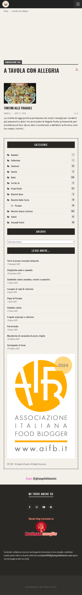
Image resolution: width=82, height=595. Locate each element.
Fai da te (15, 183)
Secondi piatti (17, 222)
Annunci (14, 154)
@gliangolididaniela (44, 478)
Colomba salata (14, 307)
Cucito (14, 171)
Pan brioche (12, 326)
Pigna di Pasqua (14, 298)
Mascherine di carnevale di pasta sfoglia (26, 335)
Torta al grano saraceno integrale (23, 260)
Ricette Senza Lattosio (22, 211)
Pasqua (18, 205)
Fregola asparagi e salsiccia (20, 316)
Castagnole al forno (16, 345)
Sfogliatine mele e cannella (19, 270)
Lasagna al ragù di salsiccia (20, 288)
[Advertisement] (41, 35)
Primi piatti (16, 188)
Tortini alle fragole (18, 108)
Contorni (15, 166)
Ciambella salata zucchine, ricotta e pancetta (28, 279)
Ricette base (17, 194)
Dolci (20, 85)
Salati (14, 216)
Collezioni (15, 160)
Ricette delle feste (20, 199)
